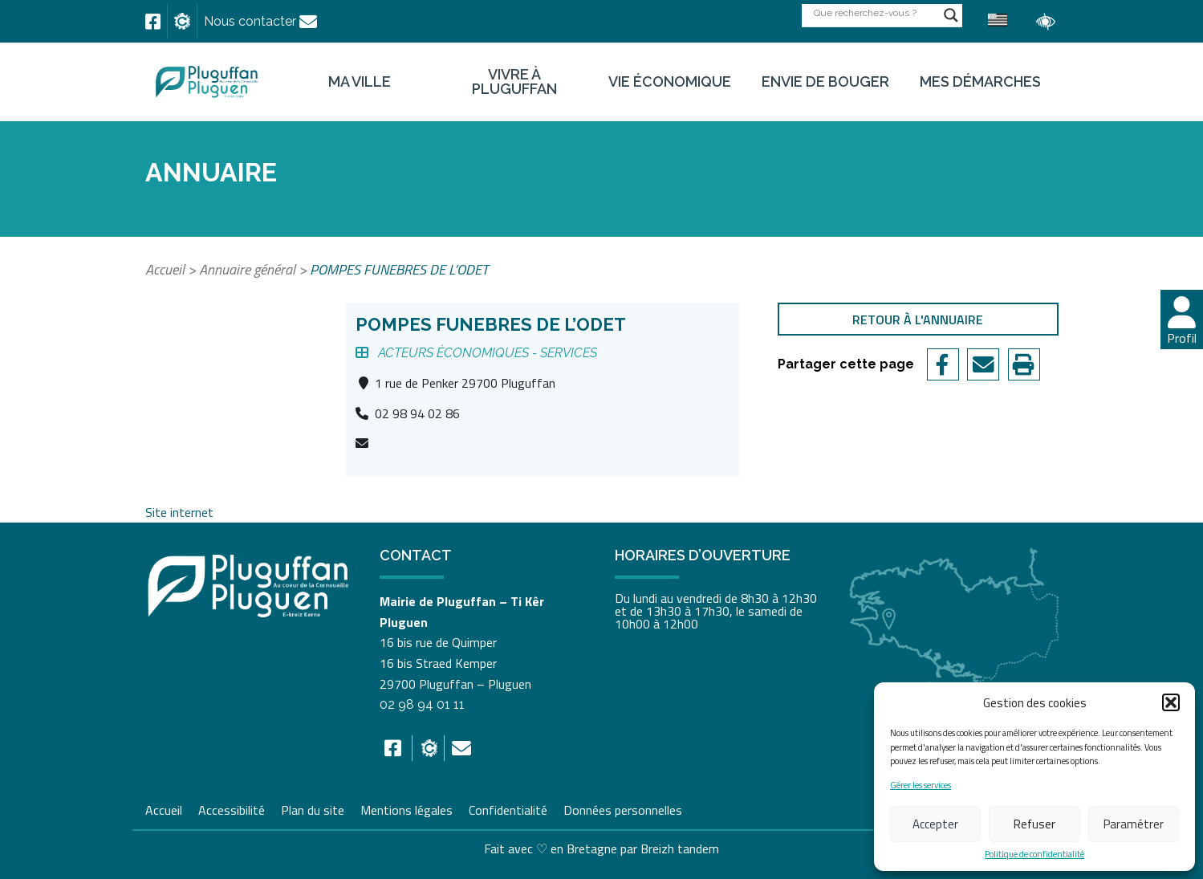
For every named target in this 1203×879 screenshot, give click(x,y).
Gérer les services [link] (920, 785)
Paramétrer (1133, 824)
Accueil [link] (165, 269)
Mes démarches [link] (980, 82)
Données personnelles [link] (622, 810)
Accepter (935, 824)
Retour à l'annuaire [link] (917, 319)
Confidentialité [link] (508, 808)
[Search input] (875, 12)
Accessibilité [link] (231, 808)
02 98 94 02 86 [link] (417, 413)
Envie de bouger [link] (825, 82)
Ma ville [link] (359, 82)
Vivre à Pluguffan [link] (514, 81)
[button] (1171, 702)
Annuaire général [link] (247, 269)
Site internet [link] (179, 512)
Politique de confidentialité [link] (1034, 854)
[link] (153, 22)
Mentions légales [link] (406, 808)
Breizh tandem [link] (679, 848)
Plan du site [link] (312, 808)
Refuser (1034, 824)
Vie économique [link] (669, 82)
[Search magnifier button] (951, 15)
